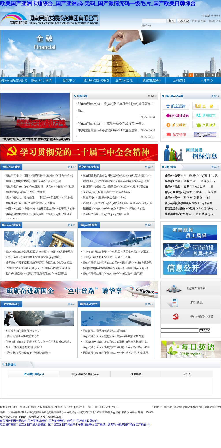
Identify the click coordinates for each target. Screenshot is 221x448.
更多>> (152, 96)
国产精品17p (143, 424)
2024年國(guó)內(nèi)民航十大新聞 (25, 192)
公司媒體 (179, 80)
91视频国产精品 (125, 424)
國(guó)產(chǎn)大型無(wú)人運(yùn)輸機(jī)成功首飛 (113, 336)
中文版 (206, 15)
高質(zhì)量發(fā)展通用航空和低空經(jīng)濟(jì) (33, 257)
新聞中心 (69, 80)
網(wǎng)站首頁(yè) (14, 80)
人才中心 (207, 80)
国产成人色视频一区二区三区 (44, 424)
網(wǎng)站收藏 (193, 406)
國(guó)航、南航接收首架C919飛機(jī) (105, 330)
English (216, 15)
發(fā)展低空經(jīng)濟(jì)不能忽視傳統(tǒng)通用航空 (36, 273)
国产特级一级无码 (105, 424)
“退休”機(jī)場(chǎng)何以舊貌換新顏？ (28, 352)
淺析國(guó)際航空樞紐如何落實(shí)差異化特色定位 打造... (40, 262)
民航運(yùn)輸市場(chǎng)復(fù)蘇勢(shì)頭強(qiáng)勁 (114, 208)
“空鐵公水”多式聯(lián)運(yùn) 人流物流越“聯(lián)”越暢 (38, 268)
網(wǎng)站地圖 (173, 406)
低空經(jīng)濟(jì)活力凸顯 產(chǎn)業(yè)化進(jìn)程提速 (115, 186)
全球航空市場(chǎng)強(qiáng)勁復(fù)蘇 (106, 214)
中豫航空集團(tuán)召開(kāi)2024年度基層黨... (109, 130)
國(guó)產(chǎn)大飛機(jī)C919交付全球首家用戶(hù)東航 (116, 352)
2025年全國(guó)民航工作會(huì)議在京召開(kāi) (33, 181)
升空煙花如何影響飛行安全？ (23, 330)
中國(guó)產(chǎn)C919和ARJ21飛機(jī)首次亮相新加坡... (115, 341)
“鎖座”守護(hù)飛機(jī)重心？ (22, 336)
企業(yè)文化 (124, 80)
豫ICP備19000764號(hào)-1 (103, 406)
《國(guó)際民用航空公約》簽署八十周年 (107, 257)
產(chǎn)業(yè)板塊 (96, 80)
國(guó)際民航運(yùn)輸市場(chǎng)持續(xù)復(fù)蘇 (113, 273)
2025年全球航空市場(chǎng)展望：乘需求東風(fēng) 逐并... (117, 251)
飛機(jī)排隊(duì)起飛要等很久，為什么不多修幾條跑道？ (39, 341)
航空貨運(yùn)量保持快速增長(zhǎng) (104, 197)
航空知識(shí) (152, 80)
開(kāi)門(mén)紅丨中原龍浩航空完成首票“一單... (111, 123)
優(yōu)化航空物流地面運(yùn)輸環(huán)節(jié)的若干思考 (39, 251)
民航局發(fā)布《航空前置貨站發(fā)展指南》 (32, 203)
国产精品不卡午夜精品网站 (78, 424)
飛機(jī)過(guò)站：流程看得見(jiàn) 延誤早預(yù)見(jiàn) (115, 268)
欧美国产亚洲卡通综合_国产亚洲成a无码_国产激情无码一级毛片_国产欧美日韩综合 (98, 3)
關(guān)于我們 (41, 80)
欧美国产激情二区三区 (13, 424)
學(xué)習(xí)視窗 (202, 316)
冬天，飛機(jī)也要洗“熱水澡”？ (24, 347)
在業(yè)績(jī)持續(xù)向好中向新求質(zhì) (107, 192)
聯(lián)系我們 (213, 406)
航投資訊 (196, 302)
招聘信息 (157, 406)
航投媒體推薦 (196, 288)
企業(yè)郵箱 (199, 20)
